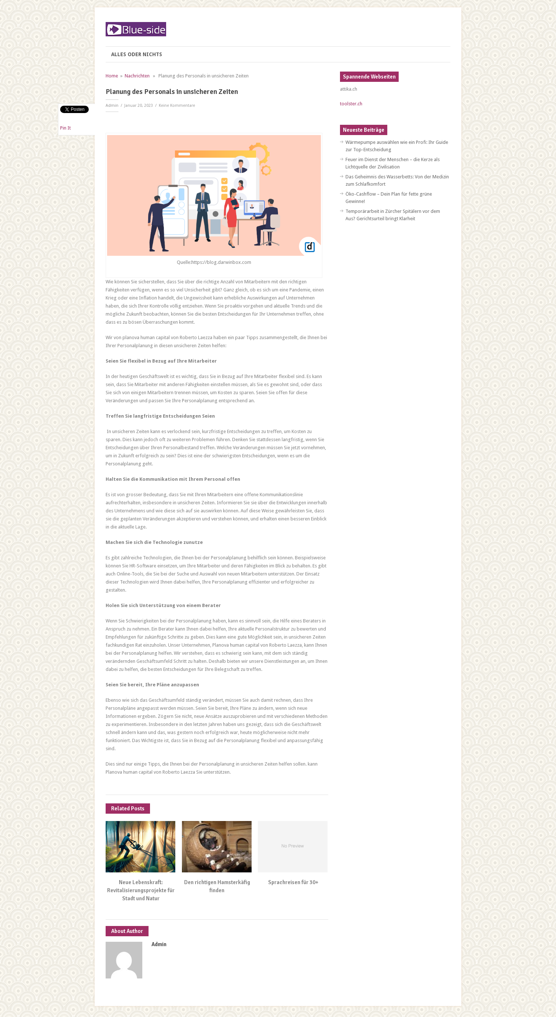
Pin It (65, 128)
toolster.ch (351, 103)
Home (112, 76)
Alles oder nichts (136, 54)
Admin (112, 105)
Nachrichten (137, 76)
